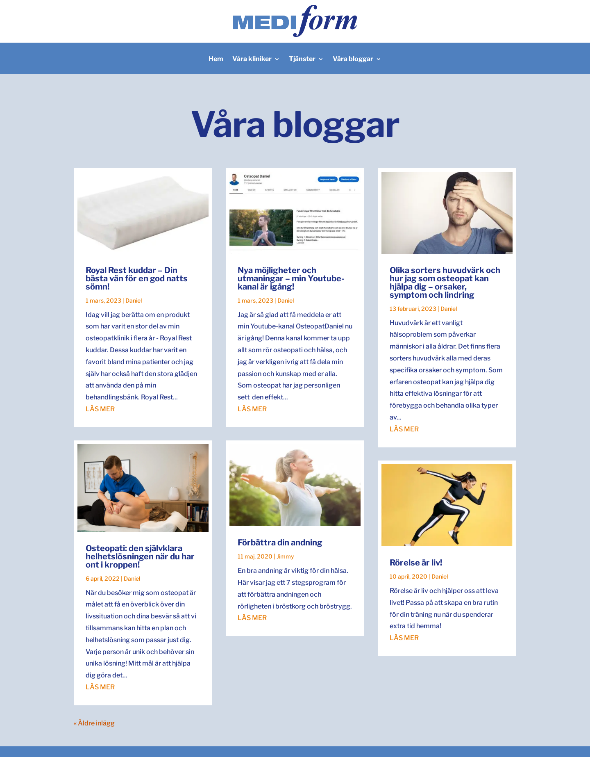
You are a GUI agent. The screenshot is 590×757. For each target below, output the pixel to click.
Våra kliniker (252, 59)
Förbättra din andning (280, 542)
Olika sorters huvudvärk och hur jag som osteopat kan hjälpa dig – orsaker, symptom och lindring (445, 282)
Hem (216, 59)
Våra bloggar (353, 59)
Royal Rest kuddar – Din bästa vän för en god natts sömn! (137, 278)
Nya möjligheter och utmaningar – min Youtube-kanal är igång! (291, 278)
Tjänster (302, 59)
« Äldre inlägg (94, 723)
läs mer (100, 409)
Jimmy (285, 556)
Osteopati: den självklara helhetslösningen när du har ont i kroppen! (140, 556)
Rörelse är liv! (416, 563)
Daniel (133, 300)
